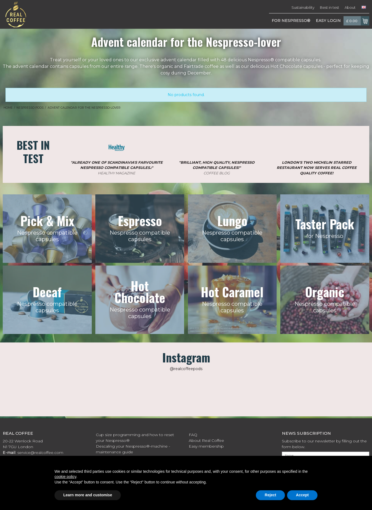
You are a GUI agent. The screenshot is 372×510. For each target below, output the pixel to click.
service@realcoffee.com (40, 452)
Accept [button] (302, 495)
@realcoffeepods (186, 368)
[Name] (326, 455)
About (350, 7)
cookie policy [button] (65, 476)
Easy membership (206, 446)
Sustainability (302, 7)
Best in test (329, 7)
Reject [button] (270, 495)
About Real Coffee (206, 440)
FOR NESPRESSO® (291, 20)
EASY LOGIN (328, 20)
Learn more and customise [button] (87, 495)
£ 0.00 (357, 20)
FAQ (193, 434)
